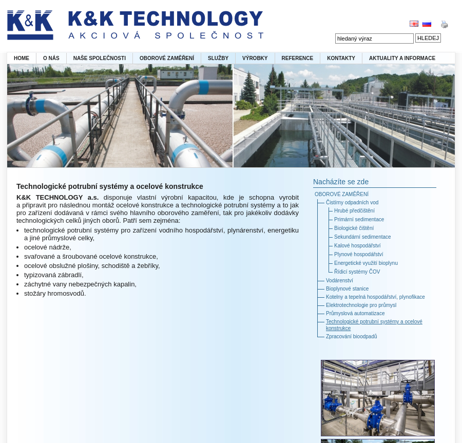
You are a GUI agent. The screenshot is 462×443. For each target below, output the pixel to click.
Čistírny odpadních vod (352, 202)
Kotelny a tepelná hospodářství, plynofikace (375, 297)
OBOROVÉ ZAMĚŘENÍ (167, 58)
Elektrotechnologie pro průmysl (361, 305)
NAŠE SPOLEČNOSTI (99, 58)
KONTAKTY (341, 58)
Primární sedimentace (359, 219)
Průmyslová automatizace (355, 313)
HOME (21, 58)
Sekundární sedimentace (362, 237)
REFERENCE (298, 58)
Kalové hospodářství (357, 245)
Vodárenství (339, 280)
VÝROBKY (254, 58)
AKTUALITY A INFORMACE (402, 58)
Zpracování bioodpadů (351, 336)
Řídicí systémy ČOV (357, 272)
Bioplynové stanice (347, 289)
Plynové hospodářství (358, 254)
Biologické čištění (354, 228)
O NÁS (51, 58)
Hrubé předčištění (354, 211)
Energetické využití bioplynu (366, 263)
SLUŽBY (218, 58)
